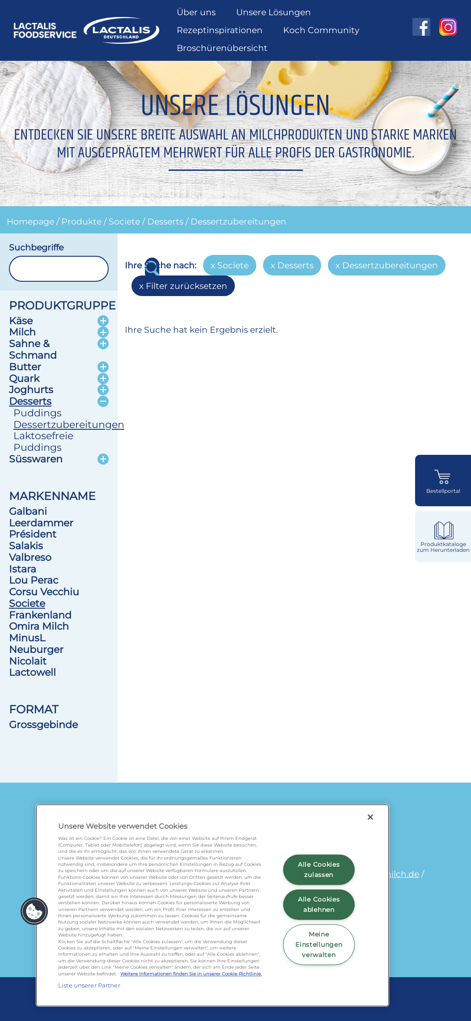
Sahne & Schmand (33, 349)
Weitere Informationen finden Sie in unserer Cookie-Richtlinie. (191, 973)
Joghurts (31, 389)
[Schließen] (370, 817)
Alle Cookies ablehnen (319, 904)
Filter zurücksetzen (186, 285)
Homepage (30, 221)
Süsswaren (36, 459)
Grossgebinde (43, 724)
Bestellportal (443, 491)
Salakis (26, 545)
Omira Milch (39, 626)
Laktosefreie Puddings (43, 441)
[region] (212, 905)
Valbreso (30, 557)
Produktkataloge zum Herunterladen (443, 547)
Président (32, 534)
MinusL (27, 637)
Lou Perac (33, 580)
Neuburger (36, 649)
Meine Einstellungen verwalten (318, 944)
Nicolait (28, 661)
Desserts (165, 221)
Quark (24, 378)
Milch (22, 332)
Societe (124, 221)
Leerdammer (41, 523)
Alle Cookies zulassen (319, 869)
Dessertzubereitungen (238, 221)
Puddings (37, 413)
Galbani (28, 511)
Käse (21, 320)
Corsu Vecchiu (44, 591)
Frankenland (40, 615)
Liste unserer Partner (89, 985)
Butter (25, 366)
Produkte (81, 221)
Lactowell (32, 672)
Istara (22, 569)
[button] (34, 911)
